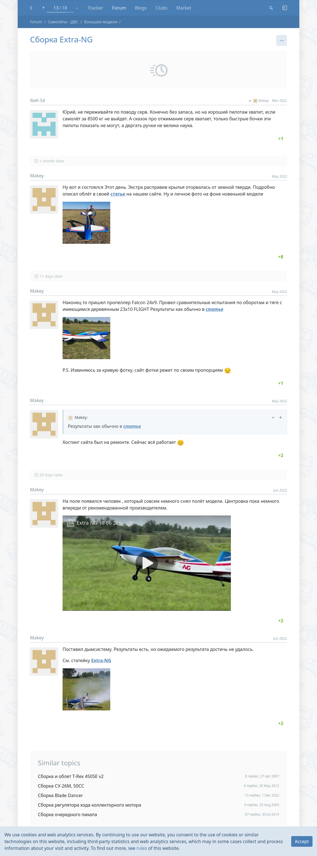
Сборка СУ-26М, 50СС (61, 786)
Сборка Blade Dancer (60, 795)
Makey (259, 100)
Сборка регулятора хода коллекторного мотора (89, 805)
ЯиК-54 (37, 100)
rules (142, 848)
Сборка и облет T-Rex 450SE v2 (71, 776)
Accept (302, 841)
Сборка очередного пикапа (67, 814)
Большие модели (100, 21)
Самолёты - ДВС (63, 21)
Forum (36, 21)
